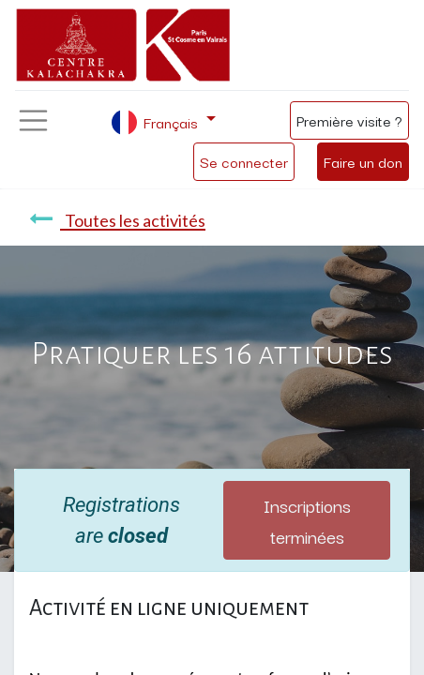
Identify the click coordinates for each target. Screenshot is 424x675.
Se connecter (244, 161)
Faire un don (363, 161)
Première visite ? (349, 120)
